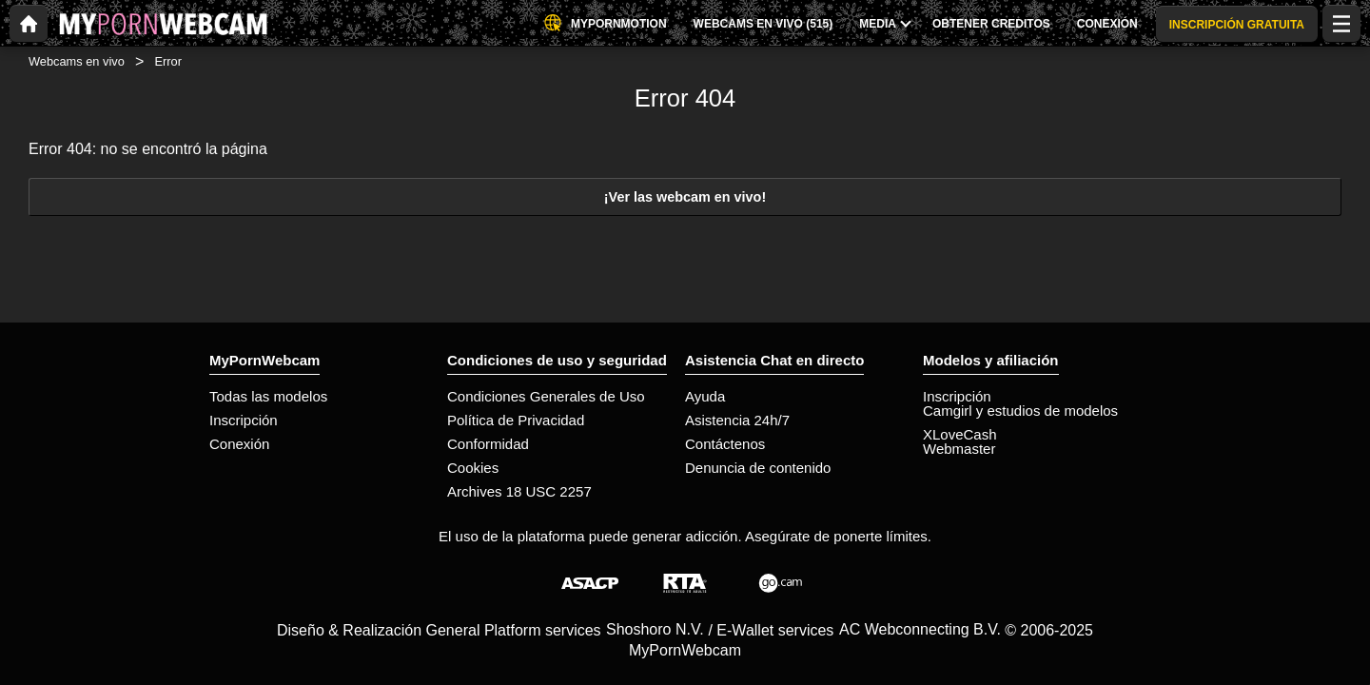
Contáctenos (725, 444)
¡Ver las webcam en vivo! (685, 197)
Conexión (239, 444)
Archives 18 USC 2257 (519, 491)
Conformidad (488, 444)
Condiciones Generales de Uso (546, 396)
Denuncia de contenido (758, 468)
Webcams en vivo (77, 61)
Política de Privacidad (515, 420)
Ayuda (705, 396)
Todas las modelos (268, 396)
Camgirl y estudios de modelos (1020, 410)
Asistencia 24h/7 (737, 420)
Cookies (473, 468)
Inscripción (243, 420)
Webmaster (959, 448)
